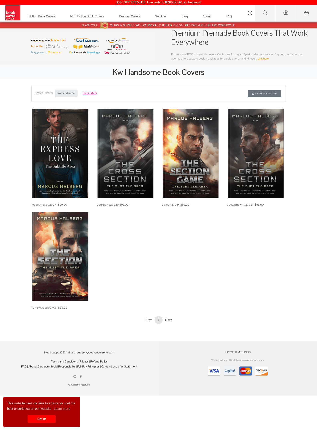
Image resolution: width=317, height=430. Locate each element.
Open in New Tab (264, 93)
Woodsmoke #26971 (44, 204)
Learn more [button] (62, 408)
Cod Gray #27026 (108, 204)
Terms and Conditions (64, 361)
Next (168, 320)
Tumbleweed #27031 (44, 307)
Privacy (84, 361)
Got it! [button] (41, 419)
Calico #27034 (171, 204)
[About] (210, 17)
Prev (149, 320)
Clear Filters (90, 93)
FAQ (24, 366)
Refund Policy (99, 361)
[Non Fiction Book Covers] (90, 17)
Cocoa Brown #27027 (240, 204)
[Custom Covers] (133, 17)
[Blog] (187, 17)
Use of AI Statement (125, 366)
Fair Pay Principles (88, 366)
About (32, 366)
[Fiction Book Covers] (45, 17)
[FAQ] (232, 17)
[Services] (164, 17)
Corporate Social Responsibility (56, 366)
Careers (106, 366)
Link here (263, 58)
